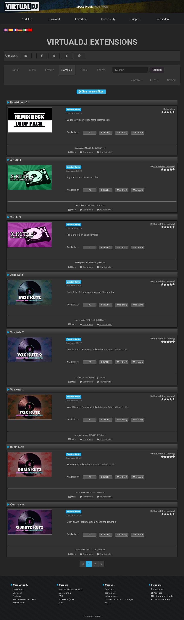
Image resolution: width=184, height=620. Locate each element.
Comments (88, 152)
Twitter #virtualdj (160, 599)
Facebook (157, 589)
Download (54, 19)
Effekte (49, 70)
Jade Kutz (16, 274)
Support (135, 19)
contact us (110, 593)
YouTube (156, 593)
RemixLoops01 (19, 102)
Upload (171, 80)
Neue (15, 70)
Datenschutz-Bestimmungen (119, 599)
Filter (154, 80)
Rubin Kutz (17, 446)
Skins (32, 70)
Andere (101, 70)
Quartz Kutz (17, 504)
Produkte (26, 19)
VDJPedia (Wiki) (67, 599)
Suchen (157, 69)
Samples (67, 70)
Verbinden (163, 19)
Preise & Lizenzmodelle (24, 599)
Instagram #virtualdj (162, 596)
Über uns (109, 589)
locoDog (170, 109)
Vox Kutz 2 (17, 332)
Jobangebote (111, 596)
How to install (105, 152)
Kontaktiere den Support (71, 589)
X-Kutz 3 (15, 217)
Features (17, 596)
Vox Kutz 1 (17, 389)
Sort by (137, 80)
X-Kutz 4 (15, 159)
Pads (84, 70)
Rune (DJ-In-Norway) (164, 166)
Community (108, 19)
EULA (107, 602)
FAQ (61, 596)
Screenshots (19, 602)
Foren (61, 602)
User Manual (65, 593)
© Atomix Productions (92, 616)
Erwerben (81, 19)
